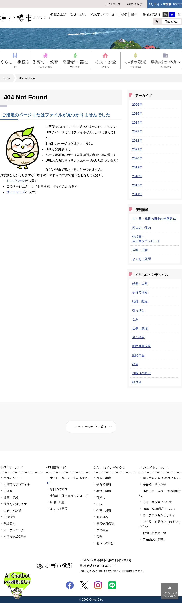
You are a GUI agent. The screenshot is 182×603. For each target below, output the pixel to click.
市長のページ (12, 477)
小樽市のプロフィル (17, 484)
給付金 (136, 382)
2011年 (137, 194)
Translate (171, 21)
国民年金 (138, 355)
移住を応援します (15, 504)
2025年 (137, 113)
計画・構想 (11, 497)
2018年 (137, 176)
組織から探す (134, 4)
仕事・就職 (140, 328)
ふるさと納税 (12, 510)
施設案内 (9, 523)
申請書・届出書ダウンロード (69, 495)
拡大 (114, 14)
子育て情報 (140, 292)
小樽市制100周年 (15, 536)
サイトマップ (112, 4)
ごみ (135, 319)
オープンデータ (14, 530)
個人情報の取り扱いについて (162, 477)
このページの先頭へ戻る (170, 595)
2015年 (137, 185)
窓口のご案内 (141, 228)
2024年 (137, 122)
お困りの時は (141, 373)
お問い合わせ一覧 (154, 533)
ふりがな (80, 14)
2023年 (137, 131)
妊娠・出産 (140, 283)
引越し (100, 497)
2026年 (137, 104)
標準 (124, 14)
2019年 (137, 167)
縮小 (134, 14)
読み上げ (60, 14)
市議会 (8, 491)
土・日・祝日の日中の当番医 (154, 218)
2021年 (137, 149)
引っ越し (138, 310)
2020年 (137, 158)
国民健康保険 (141, 346)
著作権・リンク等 (154, 484)
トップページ (15, 181)
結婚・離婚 (140, 301)
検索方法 (177, 4)
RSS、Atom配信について (159, 508)
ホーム (6, 78)
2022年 (137, 140)
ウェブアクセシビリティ (159, 515)
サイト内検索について (157, 502)
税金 (135, 364)
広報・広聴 (140, 250)
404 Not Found (27, 78)
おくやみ (138, 337)
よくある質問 (141, 259)
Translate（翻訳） (155, 539)
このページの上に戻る (91, 427)
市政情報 (9, 517)
